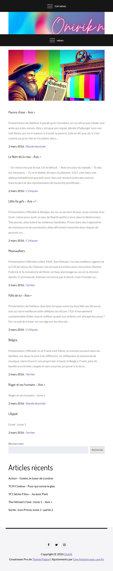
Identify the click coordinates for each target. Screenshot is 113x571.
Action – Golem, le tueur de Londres (30, 478)
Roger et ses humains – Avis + (26, 384)
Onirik (68, 554)
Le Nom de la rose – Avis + (24, 157)
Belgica (12, 340)
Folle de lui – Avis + (20, 295)
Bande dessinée (36, 146)
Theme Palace (41, 559)
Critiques (32, 191)
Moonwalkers (16, 251)
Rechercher (16, 443)
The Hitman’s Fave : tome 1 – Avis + (30, 502)
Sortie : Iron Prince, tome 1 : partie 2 (30, 509)
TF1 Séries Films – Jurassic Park (28, 494)
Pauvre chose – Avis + (21, 112)
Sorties (30, 285)
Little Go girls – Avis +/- (22, 201)
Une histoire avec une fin (88, 559)
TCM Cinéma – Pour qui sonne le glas (31, 486)
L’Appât (13, 414)
